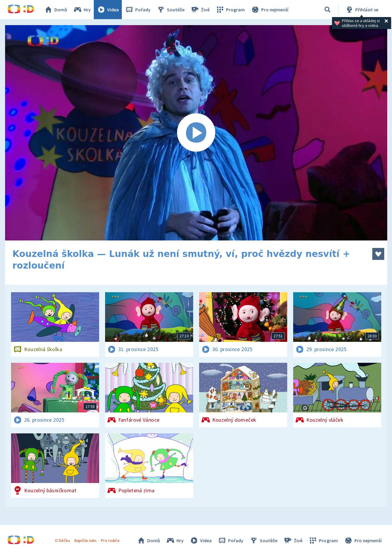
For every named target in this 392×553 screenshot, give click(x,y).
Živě (200, 9)
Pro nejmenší (269, 9)
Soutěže (170, 9)
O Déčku (62, 540)
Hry (82, 9)
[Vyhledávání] (327, 9)
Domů (55, 9)
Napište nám (85, 540)
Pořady (137, 9)
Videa (108, 9)
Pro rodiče (110, 540)
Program (230, 9)
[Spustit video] (196, 132)
